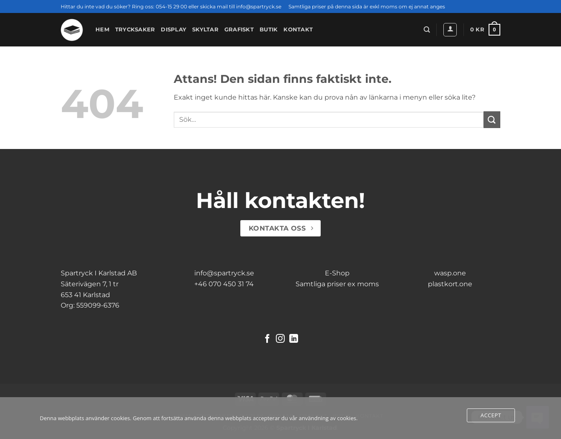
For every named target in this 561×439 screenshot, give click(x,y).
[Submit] (492, 119)
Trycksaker (135, 29)
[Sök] (427, 30)
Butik (269, 29)
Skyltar (205, 29)
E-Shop (337, 273)
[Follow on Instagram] (280, 339)
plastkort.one (450, 284)
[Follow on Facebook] (267, 339)
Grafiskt (239, 29)
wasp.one (450, 273)
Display (173, 29)
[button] (450, 29)
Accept (491, 415)
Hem (102, 29)
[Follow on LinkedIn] (293, 339)
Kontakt (298, 29)
